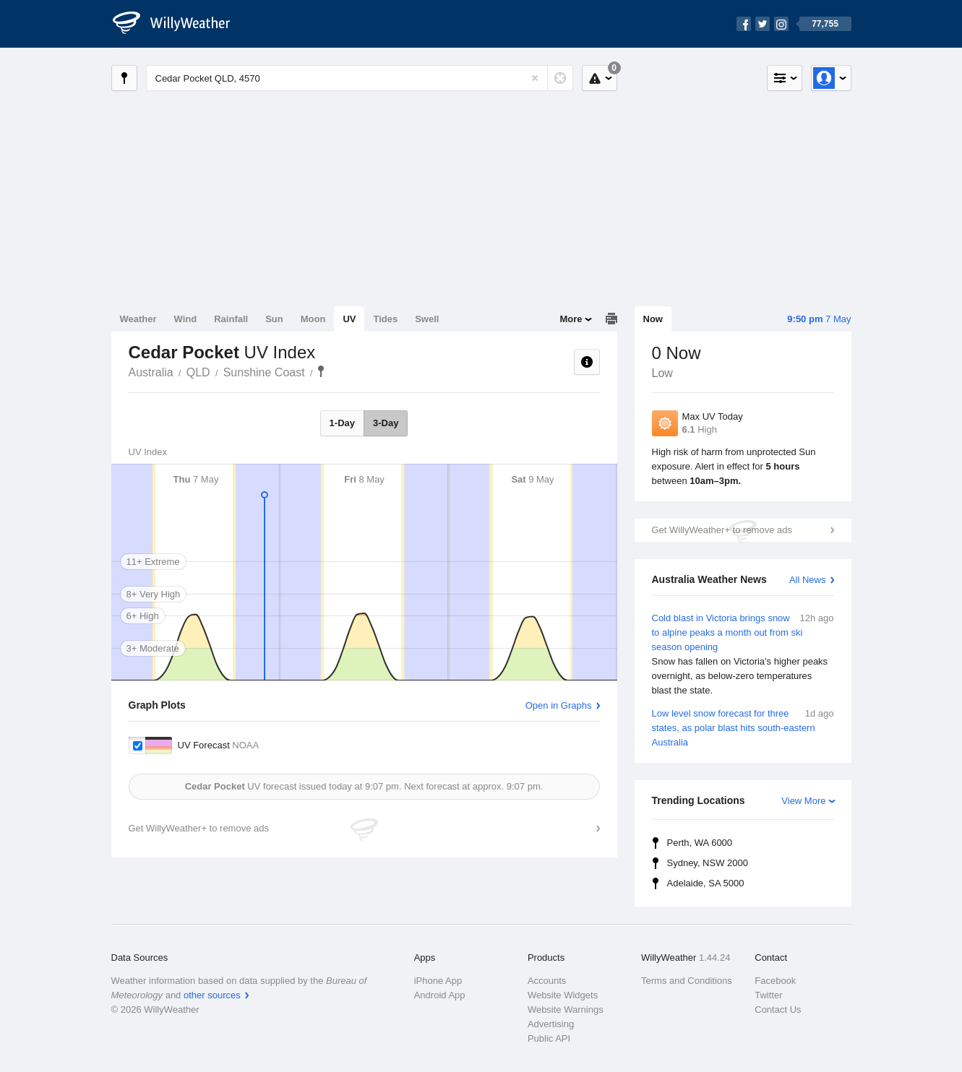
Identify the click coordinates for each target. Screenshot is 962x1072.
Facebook (775, 980)
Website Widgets (563, 995)
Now (653, 319)
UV (349, 319)
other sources (212, 995)
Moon (313, 319)
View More (803, 800)
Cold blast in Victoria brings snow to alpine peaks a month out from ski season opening (743, 654)
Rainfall (231, 319)
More (570, 319)
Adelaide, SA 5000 (705, 883)
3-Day (385, 423)
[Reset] (535, 78)
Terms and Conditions (686, 980)
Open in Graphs (558, 705)
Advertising (551, 1024)
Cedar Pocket (321, 371)
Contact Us (778, 1009)
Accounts (547, 980)
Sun (274, 319)
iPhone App (438, 980)
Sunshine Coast (264, 372)
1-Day (342, 423)
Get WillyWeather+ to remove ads (722, 529)
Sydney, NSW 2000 (707, 862)
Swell (427, 319)
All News (807, 579)
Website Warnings (566, 1009)
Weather (138, 319)
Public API (549, 1038)
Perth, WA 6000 (700, 842)
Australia (151, 372)
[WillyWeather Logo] (179, 24)
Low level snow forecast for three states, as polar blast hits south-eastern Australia (743, 727)
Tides (385, 319)
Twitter (768, 995)
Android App (439, 995)
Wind (185, 319)
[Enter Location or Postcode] (359, 78)
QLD (198, 372)
